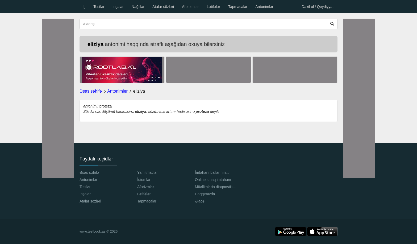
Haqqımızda (205, 194)
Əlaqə (200, 201)
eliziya (139, 91)
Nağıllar (138, 7)
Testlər (98, 7)
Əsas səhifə (91, 91)
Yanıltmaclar (147, 172)
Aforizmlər (190, 7)
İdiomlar (144, 179)
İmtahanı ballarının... (212, 172)
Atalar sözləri (163, 7)
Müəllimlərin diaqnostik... (215, 187)
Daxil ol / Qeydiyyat (317, 7)
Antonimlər (264, 7)
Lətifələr (213, 7)
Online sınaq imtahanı (213, 179)
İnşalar (118, 7)
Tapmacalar (237, 7)
